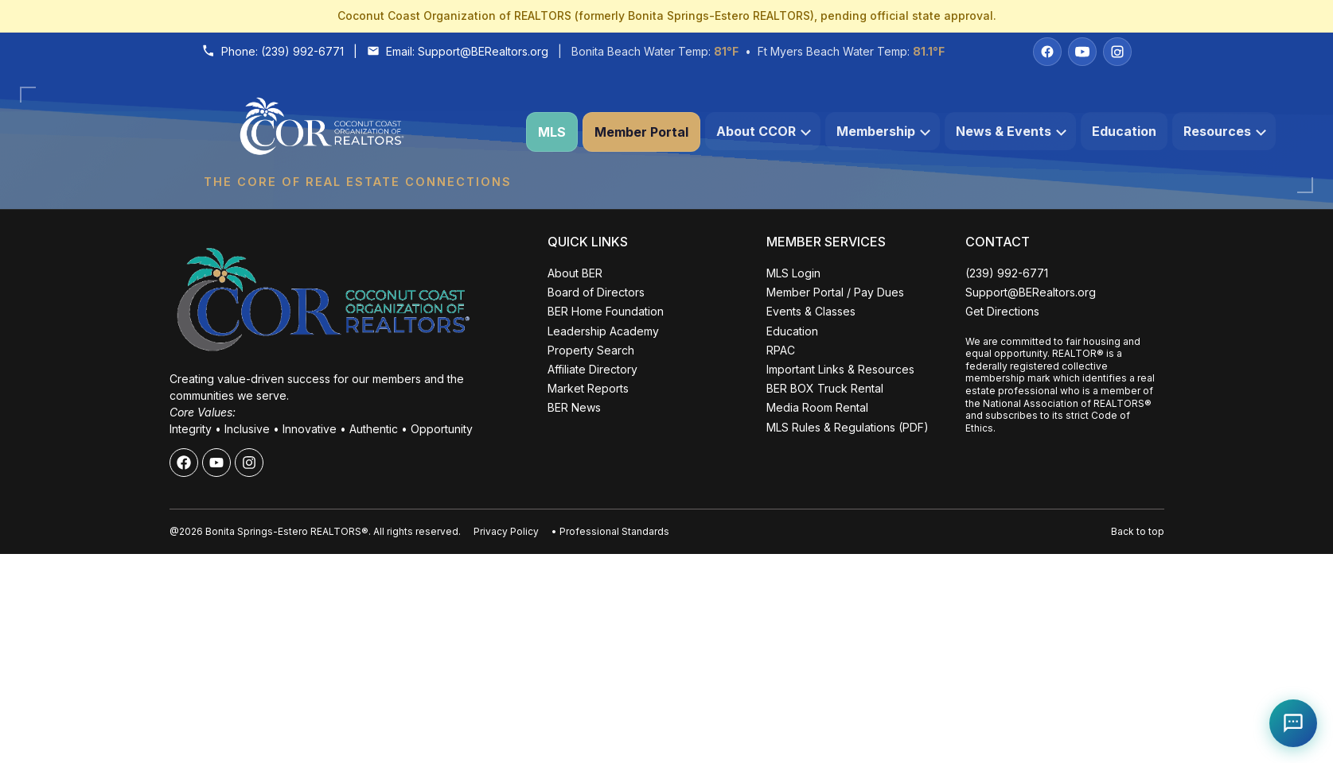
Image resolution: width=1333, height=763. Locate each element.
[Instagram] (1117, 51)
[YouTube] (1082, 51)
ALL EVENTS (154, 713)
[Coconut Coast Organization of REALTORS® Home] (357, 132)
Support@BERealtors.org (483, 51)
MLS (552, 132)
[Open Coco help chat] (1293, 723)
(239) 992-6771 (302, 51)
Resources (1224, 131)
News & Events (1011, 131)
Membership (883, 131)
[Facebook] (1047, 51)
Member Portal (641, 132)
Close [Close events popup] (255, 460)
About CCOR (763, 131)
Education (1124, 131)
